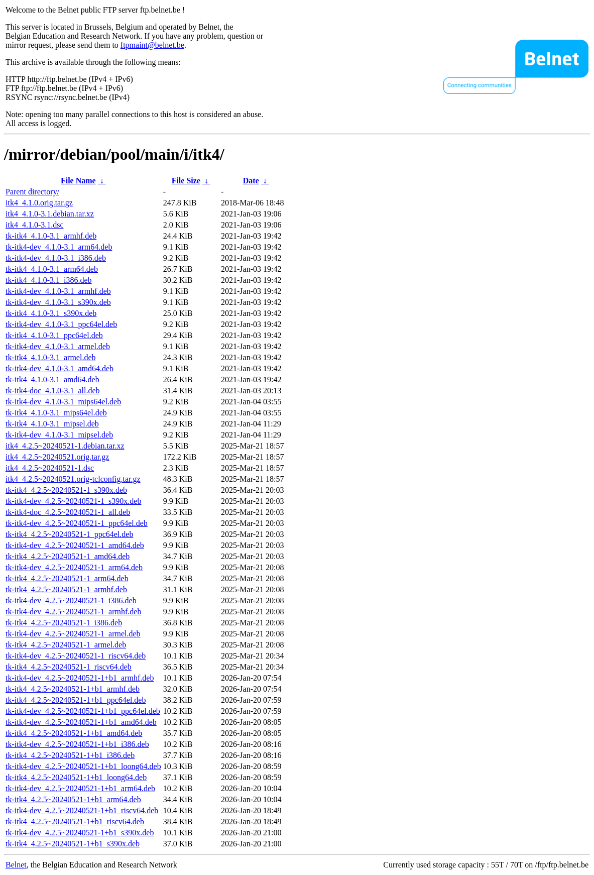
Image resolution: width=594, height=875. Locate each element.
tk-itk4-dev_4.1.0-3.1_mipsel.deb (59, 434)
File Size (186, 180)
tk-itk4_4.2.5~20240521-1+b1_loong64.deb (76, 777)
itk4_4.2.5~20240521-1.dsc (50, 468)
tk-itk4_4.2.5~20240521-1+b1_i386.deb (70, 755)
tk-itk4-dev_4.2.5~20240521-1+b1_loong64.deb (83, 766)
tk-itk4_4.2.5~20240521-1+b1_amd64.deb (74, 733)
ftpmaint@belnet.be (152, 45)
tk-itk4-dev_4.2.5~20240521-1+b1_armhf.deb (80, 678)
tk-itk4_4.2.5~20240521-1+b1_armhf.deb (73, 689)
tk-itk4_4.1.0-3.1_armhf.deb (51, 236)
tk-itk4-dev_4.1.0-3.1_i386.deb (56, 258)
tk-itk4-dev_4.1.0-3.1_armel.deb (58, 346)
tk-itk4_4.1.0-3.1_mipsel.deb (52, 423)
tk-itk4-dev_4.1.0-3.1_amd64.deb (59, 368)
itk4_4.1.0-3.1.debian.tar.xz (50, 213)
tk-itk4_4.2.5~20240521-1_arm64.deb (67, 578)
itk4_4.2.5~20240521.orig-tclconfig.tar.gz (73, 479)
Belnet (16, 864)
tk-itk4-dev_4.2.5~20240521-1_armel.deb (73, 633)
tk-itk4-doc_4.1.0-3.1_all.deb (53, 390)
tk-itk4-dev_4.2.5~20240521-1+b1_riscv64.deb (82, 810)
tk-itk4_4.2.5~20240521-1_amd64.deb (68, 556)
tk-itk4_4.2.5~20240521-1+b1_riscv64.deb (75, 821)
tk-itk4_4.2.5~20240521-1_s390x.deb (66, 490)
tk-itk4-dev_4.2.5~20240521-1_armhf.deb (73, 611)
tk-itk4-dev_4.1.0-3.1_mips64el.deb (63, 401)
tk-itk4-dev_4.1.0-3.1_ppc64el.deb (61, 324)
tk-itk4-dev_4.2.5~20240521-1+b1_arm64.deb (80, 788)
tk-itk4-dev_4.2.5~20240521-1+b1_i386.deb (77, 744)
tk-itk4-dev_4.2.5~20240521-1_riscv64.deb (76, 655)
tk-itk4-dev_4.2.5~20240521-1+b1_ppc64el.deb (83, 711)
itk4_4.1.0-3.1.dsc (35, 225)
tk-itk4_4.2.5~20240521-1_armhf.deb (66, 589)
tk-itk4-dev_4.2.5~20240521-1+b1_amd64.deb (81, 722)
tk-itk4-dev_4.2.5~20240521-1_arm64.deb (74, 567)
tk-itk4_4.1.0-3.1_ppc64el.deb (54, 335)
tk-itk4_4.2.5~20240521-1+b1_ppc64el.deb (76, 700)
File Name (78, 180)
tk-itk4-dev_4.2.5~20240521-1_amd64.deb (75, 545)
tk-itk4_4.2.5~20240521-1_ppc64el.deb (69, 534)
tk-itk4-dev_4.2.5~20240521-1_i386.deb (71, 600)
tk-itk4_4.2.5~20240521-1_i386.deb (64, 622)
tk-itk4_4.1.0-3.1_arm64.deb (52, 269)
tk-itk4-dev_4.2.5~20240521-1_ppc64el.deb (77, 523)
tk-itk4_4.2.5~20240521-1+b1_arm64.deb (73, 799)
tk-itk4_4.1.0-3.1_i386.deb (49, 280)
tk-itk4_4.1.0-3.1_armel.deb (51, 357)
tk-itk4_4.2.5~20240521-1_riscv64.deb (69, 667)
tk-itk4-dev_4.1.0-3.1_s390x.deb (58, 302)
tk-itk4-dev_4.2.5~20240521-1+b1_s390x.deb (80, 832)
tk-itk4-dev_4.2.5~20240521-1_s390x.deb (73, 501)
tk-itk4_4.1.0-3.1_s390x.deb (51, 313)
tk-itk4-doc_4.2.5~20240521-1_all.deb (68, 512)
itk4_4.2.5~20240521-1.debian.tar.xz (65, 446)
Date (251, 180)
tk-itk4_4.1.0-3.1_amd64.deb (52, 379)
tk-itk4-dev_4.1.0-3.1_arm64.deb (59, 247)
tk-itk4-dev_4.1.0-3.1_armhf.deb (58, 291)
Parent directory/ (32, 191)
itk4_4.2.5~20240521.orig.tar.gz (57, 457)
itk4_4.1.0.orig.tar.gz (39, 202)
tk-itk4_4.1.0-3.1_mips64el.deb (56, 412)
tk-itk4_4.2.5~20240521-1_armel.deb (66, 644)
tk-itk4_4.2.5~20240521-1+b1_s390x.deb (73, 843)
